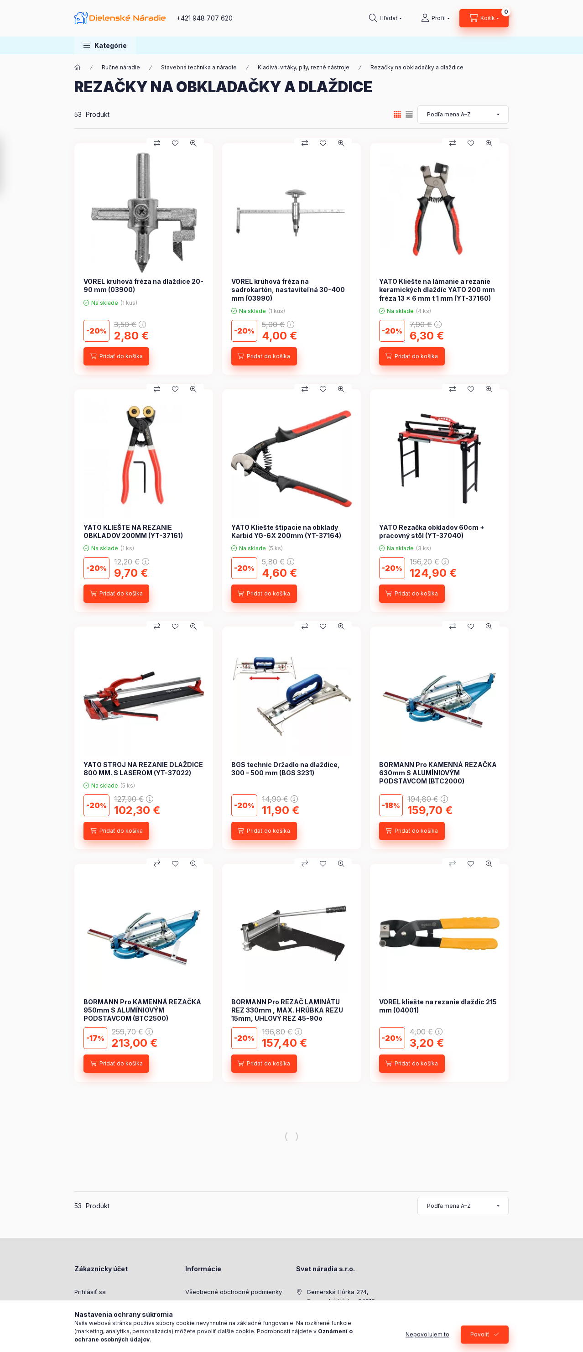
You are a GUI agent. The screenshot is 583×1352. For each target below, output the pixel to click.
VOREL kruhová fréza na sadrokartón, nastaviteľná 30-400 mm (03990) (288, 289)
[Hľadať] (385, 18)
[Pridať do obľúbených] (175, 143)
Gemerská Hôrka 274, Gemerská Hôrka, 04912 (341, 1296)
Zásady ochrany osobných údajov (234, 1306)
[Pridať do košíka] (116, 356)
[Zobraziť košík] (484, 18)
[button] (105, 45)
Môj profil (87, 1319)
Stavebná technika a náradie (199, 67)
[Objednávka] (463, 114)
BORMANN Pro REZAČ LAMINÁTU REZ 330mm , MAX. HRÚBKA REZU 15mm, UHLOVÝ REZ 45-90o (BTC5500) (287, 1014)
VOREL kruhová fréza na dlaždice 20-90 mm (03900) (143, 285)
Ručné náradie (121, 67)
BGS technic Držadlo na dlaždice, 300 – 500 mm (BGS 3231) (285, 769)
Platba (194, 1319)
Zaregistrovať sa (98, 1306)
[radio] (409, 114)
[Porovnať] (157, 143)
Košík (81, 1333)
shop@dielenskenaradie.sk (345, 1328)
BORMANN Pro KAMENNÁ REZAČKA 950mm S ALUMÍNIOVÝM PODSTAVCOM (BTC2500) (142, 1010)
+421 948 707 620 (205, 18)
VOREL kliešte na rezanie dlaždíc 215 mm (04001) (438, 1006)
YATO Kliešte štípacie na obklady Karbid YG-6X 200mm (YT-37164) (286, 531)
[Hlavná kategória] (77, 67)
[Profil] (435, 18)
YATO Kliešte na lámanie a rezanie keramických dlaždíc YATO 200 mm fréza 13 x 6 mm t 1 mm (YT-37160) (437, 289)
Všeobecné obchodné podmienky (233, 1291)
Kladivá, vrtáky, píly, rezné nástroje (303, 67)
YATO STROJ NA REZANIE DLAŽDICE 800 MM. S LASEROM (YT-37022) (143, 769)
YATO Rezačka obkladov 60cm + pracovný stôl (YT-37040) (431, 531)
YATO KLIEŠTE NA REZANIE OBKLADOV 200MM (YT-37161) (133, 531)
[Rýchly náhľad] (193, 143)
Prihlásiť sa (90, 1291)
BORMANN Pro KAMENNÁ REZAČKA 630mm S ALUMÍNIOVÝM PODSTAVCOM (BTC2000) (438, 773)
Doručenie (199, 1333)
